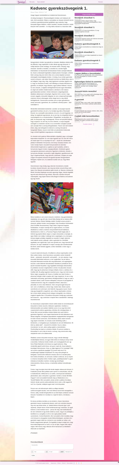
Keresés (100, 2)
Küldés (33, 455)
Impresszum (53, 463)
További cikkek (89, 124)
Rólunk (59, 463)
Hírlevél (64, 463)
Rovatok (32, 2)
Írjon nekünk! (41, 2)
